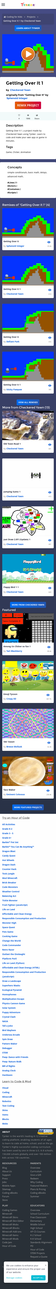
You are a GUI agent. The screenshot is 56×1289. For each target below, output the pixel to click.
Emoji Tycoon (10, 694)
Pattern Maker (9, 1043)
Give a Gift (35, 1174)
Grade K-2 (7, 828)
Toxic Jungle (8, 873)
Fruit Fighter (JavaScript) (15, 904)
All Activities (8, 824)
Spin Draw (7, 1039)
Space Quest (8, 927)
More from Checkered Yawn (28, 604)
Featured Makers (39, 1185)
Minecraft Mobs (10, 1224)
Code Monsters (10, 887)
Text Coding (8, 1105)
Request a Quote (38, 1256)
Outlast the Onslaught (13, 954)
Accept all (38, 1277)
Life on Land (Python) (13, 963)
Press (5, 1178)
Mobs (5, 1123)
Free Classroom (38, 1217)
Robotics (6, 1101)
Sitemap (6, 1189)
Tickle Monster (9, 900)
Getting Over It (11, 241)
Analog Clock (9, 1070)
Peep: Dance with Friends (15, 1057)
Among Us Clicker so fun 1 (17, 646)
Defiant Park (12, 341)
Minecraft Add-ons (11, 1231)
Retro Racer (8, 949)
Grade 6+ (6, 837)
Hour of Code (9, 1245)
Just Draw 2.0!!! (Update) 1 (16, 539)
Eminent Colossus (15, 794)
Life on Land (8, 909)
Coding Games (9, 1210)
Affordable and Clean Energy (17, 913)
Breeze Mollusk (14, 746)
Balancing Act (9, 896)
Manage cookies (14, 1277)
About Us (7, 1171)
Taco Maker (9, 789)
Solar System (9, 1007)
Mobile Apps (8, 1185)
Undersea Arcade (11, 1034)
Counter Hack (9, 869)
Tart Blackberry (14, 651)
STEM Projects (37, 1253)
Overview (35, 1167)
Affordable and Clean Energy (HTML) (21, 967)
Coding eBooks (10, 1192)
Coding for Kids (14, 16)
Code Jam (7, 1242)
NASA (5, 1021)
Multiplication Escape (13, 998)
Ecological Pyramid (12, 990)
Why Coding (36, 1182)
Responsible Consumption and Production (24, 918)
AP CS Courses (37, 1231)
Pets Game (7, 931)
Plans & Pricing (38, 1189)
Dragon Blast (8, 851)
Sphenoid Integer (17, 98)
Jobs (4, 1182)
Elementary (36, 1220)
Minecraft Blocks (10, 1227)
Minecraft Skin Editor (13, 1220)
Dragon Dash (8, 864)
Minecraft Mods (10, 1238)
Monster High (9, 922)
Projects (31, 16)
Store (5, 1199)
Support (6, 1174)
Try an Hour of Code (16, 817)
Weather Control (10, 891)
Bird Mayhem (9, 1030)
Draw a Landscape (11, 981)
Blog (4, 1167)
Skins (5, 1110)
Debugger (7, 1048)
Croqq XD (11, 698)
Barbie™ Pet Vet (10, 842)
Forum (5, 1196)
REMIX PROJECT (28, 105)
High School (36, 1227)
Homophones (9, 994)
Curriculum (36, 1171)
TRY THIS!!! (8, 741)
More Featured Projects (28, 807)
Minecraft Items (10, 1235)
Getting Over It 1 (12, 289)
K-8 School (35, 1238)
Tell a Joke (7, 1025)
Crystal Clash (9, 1016)
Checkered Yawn (20, 90)
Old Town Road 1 (12, 443)
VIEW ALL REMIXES (28, 402)
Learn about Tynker (28, 28)
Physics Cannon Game (13, 1003)
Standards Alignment (41, 1242)
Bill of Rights (8, 1066)
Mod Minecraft (9, 878)
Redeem (34, 1178)
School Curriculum (39, 1213)
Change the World (11, 940)
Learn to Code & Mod (16, 1081)
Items (5, 1114)
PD (31, 1245)
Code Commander (11, 945)
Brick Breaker (9, 882)
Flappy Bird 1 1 (11, 587)
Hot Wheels (8, 860)
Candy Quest (8, 855)
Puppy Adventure (11, 1012)
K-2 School (35, 1235)
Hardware (7, 1075)
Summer (34, 1196)
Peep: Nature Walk (12, 1061)
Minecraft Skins (10, 1217)
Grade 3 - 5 (7, 833)
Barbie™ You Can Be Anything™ (18, 846)
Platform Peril (9, 958)
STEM (5, 1052)
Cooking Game (9, 936)
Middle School (37, 1224)
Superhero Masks (11, 985)
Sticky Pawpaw (14, 389)
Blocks (5, 1119)
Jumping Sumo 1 (11, 491)
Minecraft (7, 1096)
